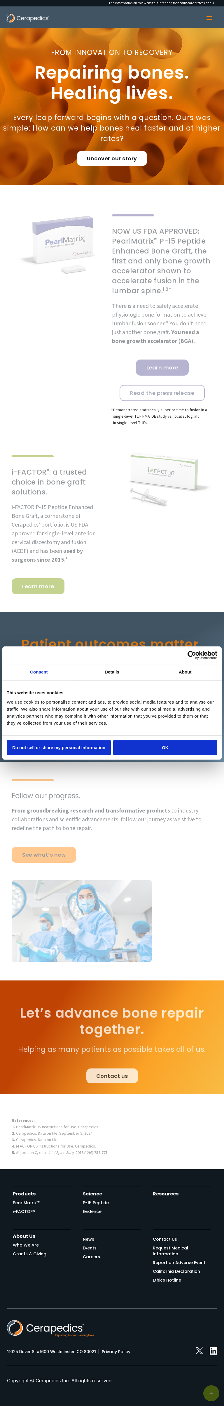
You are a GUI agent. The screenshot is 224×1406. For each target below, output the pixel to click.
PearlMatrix (26, 1203)
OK (165, 747)
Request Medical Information (170, 1251)
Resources (165, 1193)
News (88, 1239)
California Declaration (176, 1271)
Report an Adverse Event (179, 1263)
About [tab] (185, 671)
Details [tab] (112, 671)
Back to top (211, 1393)
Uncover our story (112, 158)
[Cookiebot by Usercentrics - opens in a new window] (191, 655)
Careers (91, 1257)
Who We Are (26, 1245)
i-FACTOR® (24, 1211)
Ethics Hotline (167, 1280)
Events (90, 1248)
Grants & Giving (29, 1254)
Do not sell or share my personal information (58, 747)
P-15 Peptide (96, 1203)
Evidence (92, 1211)
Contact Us (165, 1239)
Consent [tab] (39, 671)
